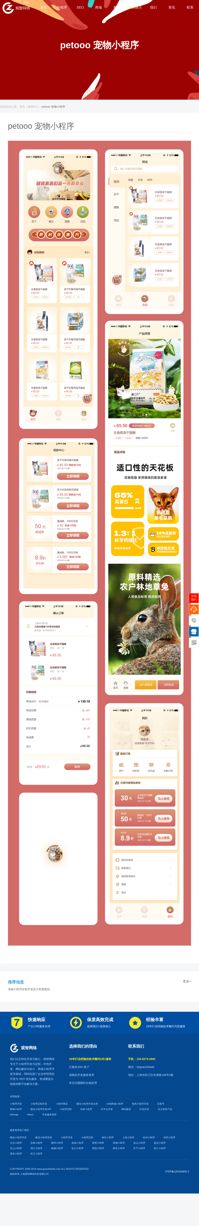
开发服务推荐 (49, 1114)
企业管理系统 (46, 1074)
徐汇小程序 (160, 1148)
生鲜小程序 (86, 1109)
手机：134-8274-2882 (141, 1059)
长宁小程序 (139, 1148)
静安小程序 (119, 1148)
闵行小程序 (36, 1148)
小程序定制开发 (38, 1103)
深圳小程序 (169, 1137)
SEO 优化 (25, 1078)
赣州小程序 (57, 1142)
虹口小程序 (78, 1148)
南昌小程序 (78, 1142)
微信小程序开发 (18, 1137)
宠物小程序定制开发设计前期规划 (29, 989)
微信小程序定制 (43, 1137)
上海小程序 (128, 1137)
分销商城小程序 (114, 1103)
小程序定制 (66, 1109)
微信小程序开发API (40, 1109)
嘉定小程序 (160, 1142)
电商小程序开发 (140, 1103)
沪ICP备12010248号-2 (177, 1171)
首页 (22, 106)
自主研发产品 (165, 1109)
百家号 (160, 1103)
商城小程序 (45, 1069)
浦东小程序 (16, 1153)
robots (30, 1114)
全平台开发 (107, 1109)
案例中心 (33, 106)
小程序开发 (25, 1064)
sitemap (14, 1114)
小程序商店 (62, 1103)
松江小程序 (36, 1153)
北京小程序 (16, 1142)
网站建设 (21, 1069)
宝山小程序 (16, 1148)
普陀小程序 (98, 1148)
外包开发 (144, 1109)
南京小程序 (108, 1137)
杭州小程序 (149, 1137)
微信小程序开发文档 (87, 1103)
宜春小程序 (36, 1142)
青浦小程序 (119, 1142)
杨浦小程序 (57, 1148)
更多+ (187, 981)
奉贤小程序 (98, 1142)
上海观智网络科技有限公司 (34, 1174)
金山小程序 (139, 1142)
